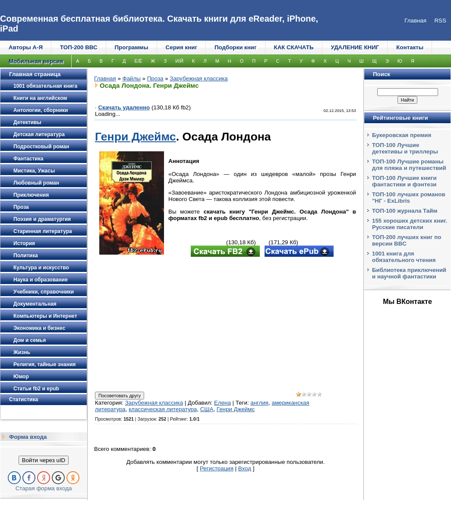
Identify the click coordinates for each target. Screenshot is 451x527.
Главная (105, 78)
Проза (155, 78)
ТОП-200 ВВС (79, 47)
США (207, 409)
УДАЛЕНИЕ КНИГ (355, 47)
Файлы (132, 78)
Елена (222, 402)
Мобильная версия (36, 61)
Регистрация (216, 468)
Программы (131, 47)
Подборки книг (235, 47)
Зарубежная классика (198, 78)
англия (259, 402)
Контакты (409, 47)
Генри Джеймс (135, 136)
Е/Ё (138, 61)
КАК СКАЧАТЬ (294, 47)
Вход (244, 468)
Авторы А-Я (26, 47)
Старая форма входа (44, 488)
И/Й (179, 61)
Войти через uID (43, 460)
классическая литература (163, 409)
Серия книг (181, 47)
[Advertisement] (225, 325)
